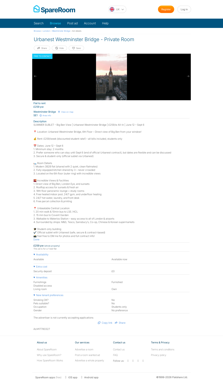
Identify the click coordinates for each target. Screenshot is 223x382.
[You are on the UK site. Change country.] (117, 9)
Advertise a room (84, 349)
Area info (45, 115)
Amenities (41, 277)
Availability (42, 254)
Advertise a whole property (89, 360)
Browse (55, 23)
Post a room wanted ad (87, 355)
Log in (184, 9)
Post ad (72, 23)
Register (166, 9)
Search (39, 23)
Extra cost (41, 266)
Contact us (119, 349)
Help (105, 23)
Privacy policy (158, 355)
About (47, 349)
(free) (48, 377)
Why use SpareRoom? (49, 355)
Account (90, 23)
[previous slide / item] (35, 76)
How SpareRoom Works (50, 360)
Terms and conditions (162, 349)
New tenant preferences (49, 295)
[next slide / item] (188, 76)
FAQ (115, 355)
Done (36, 239)
